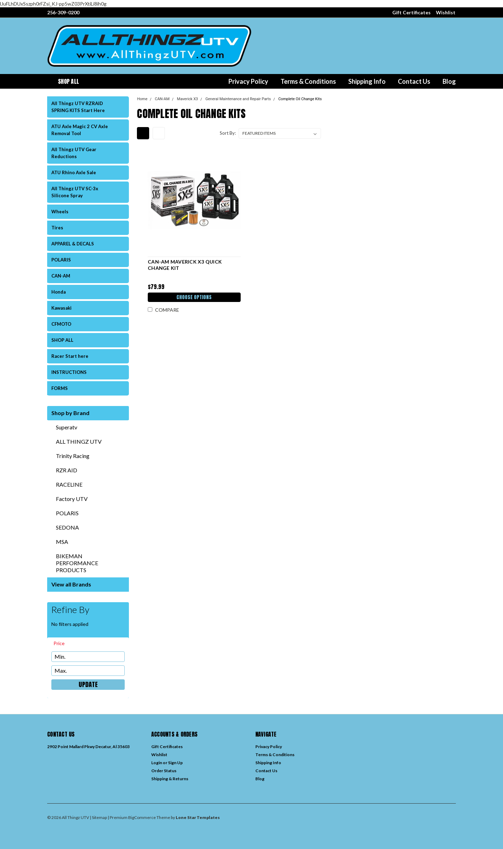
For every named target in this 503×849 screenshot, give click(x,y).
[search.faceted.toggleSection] (62, 643)
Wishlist (445, 12)
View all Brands (71, 584)
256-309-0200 (63, 12)
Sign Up (175, 762)
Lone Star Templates (198, 817)
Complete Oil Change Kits (300, 99)
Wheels (59, 211)
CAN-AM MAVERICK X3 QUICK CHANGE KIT (184, 265)
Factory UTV (72, 498)
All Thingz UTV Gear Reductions (73, 153)
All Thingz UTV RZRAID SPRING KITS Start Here (78, 107)
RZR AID (66, 470)
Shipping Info (367, 81)
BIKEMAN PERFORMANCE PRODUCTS (77, 563)
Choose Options (193, 298)
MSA (62, 541)
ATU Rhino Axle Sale (73, 172)
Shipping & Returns (169, 778)
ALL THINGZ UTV (79, 441)
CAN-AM (60, 276)
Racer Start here (69, 356)
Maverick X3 (187, 99)
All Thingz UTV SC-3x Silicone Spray (74, 192)
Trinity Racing (72, 455)
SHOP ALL (62, 340)
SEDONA (67, 527)
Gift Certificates (411, 12)
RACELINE (69, 484)
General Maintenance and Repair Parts (238, 99)
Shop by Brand (70, 412)
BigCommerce (142, 817)
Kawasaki (61, 308)
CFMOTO (61, 324)
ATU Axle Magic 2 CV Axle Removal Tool (79, 130)
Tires (57, 227)
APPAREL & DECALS (72, 243)
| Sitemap (98, 817)
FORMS (59, 388)
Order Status (163, 770)
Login (156, 762)
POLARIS (61, 260)
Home (142, 99)
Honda (58, 292)
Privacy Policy (248, 81)
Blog (449, 81)
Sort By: (228, 133)
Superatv (66, 427)
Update (88, 684)
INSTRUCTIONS (69, 372)
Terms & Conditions (308, 81)
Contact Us (414, 81)
